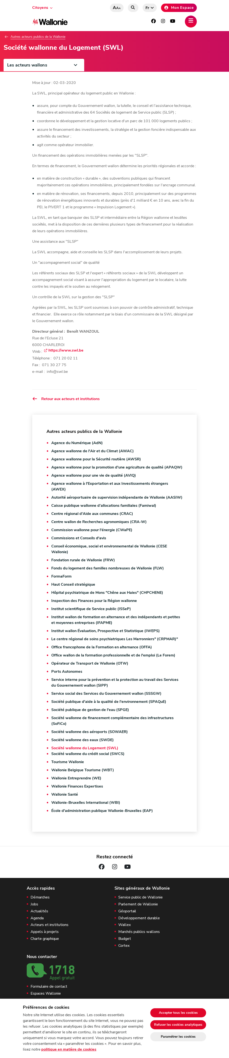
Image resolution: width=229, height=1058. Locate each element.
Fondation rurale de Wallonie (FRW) (83, 560)
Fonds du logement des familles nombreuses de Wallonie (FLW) (107, 568)
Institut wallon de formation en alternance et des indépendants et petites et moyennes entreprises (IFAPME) (115, 619)
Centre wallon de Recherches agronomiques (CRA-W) (99, 521)
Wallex (124, 924)
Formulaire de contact (49, 986)
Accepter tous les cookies (178, 1012)
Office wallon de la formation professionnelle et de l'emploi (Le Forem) (113, 655)
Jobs (34, 904)
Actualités (39, 911)
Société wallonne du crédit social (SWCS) (88, 753)
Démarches (40, 897)
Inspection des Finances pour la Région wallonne (94, 600)
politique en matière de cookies (68, 1049)
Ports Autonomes (66, 671)
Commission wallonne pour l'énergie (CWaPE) (91, 530)
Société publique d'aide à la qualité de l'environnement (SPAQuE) (108, 701)
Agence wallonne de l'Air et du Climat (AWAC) (92, 451)
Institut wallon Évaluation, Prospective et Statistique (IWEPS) (105, 631)
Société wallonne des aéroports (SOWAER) (89, 731)
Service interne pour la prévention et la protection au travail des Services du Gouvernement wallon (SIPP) (114, 682)
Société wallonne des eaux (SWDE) (82, 740)
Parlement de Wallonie (138, 904)
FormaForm (61, 576)
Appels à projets (45, 931)
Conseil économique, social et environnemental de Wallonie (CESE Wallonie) (109, 549)
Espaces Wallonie (46, 993)
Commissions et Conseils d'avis (78, 538)
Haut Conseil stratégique (73, 584)
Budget (124, 938)
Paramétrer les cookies (178, 1036)
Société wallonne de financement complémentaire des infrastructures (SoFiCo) (112, 720)
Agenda (37, 918)
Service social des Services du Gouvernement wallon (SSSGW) (106, 693)
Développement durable (139, 918)
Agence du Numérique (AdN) (77, 443)
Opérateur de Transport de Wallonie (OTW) (89, 663)
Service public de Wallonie (140, 897)
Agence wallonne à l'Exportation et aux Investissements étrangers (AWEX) (109, 486)
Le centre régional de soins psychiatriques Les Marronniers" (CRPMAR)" (114, 639)
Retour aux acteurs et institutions (66, 398)
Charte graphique (45, 938)
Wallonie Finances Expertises (77, 786)
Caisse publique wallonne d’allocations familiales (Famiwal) (103, 505)
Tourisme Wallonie (67, 762)
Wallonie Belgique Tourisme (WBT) (82, 770)
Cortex (124, 945)
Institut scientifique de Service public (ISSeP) (91, 609)
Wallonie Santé (64, 794)
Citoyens (40, 7)
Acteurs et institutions (49, 924)
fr (148, 8)
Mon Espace (179, 7)
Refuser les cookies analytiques (178, 1024)
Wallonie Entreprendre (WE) (76, 778)
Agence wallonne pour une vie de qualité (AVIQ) (93, 475)
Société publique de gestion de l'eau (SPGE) (90, 709)
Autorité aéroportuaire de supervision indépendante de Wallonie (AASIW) (116, 497)
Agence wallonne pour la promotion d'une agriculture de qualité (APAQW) (116, 467)
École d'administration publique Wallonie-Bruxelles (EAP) (102, 810)
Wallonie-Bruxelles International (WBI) (85, 802)
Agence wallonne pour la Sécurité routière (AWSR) (96, 459)
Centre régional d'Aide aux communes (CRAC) (92, 513)
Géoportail (127, 911)
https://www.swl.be (65, 350)
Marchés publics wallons (139, 931)
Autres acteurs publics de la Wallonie (37, 37)
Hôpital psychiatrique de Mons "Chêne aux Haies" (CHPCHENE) (107, 592)
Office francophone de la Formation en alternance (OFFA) (101, 647)
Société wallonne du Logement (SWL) (84, 748)
